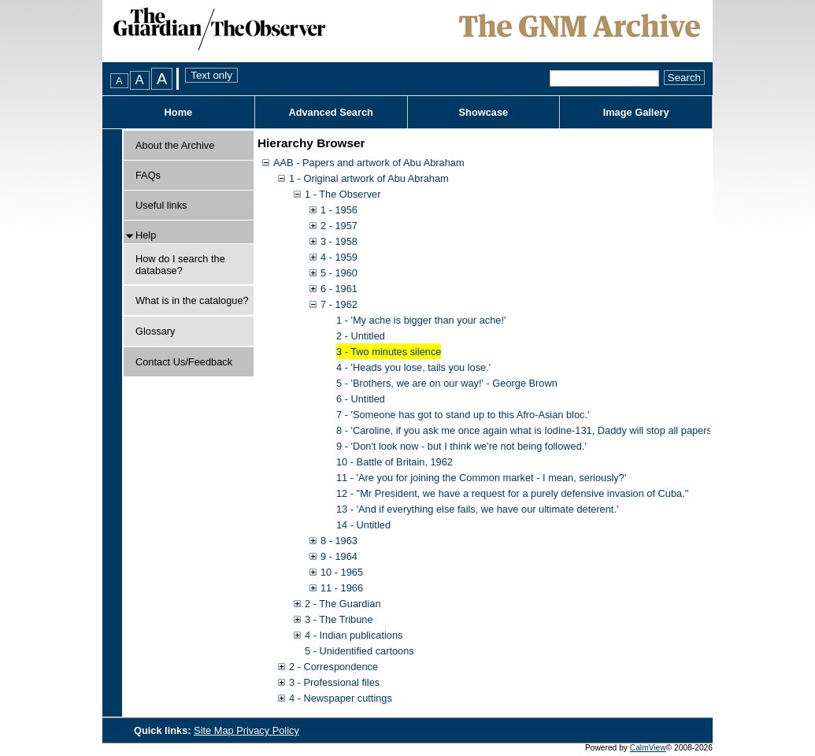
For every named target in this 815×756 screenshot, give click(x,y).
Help (145, 235)
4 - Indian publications (354, 635)
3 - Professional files (334, 682)
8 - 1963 (338, 541)
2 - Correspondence (333, 667)
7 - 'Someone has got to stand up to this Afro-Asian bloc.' (462, 415)
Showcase (484, 112)
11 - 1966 (341, 588)
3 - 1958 (338, 241)
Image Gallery (636, 112)
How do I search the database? (180, 264)
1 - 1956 (338, 210)
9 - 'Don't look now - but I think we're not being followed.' (461, 446)
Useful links (161, 205)
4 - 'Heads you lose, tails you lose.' (413, 367)
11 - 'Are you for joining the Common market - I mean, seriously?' (481, 478)
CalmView (648, 747)
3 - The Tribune (339, 619)
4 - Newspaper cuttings (340, 698)
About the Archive (174, 145)
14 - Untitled (363, 525)
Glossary (155, 331)
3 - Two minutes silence (388, 352)
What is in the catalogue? (192, 300)
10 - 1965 (341, 572)
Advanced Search (330, 112)
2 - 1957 (338, 226)
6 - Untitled (360, 399)
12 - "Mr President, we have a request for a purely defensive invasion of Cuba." (512, 493)
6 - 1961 (338, 289)
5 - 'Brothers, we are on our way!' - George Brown (447, 383)
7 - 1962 (338, 304)
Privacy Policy (267, 730)
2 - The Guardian (343, 604)
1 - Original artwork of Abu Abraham (369, 178)
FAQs (148, 175)
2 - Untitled (360, 336)
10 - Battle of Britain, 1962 (394, 462)
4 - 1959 (338, 257)
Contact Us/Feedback (183, 362)
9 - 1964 (338, 556)
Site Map (215, 730)
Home (179, 112)
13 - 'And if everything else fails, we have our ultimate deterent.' (477, 509)
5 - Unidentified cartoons (359, 651)
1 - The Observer (343, 194)
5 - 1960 (338, 273)
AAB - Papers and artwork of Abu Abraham (369, 163)
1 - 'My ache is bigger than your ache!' (421, 320)
